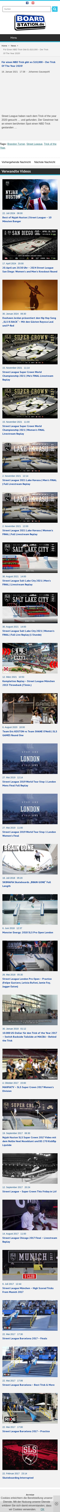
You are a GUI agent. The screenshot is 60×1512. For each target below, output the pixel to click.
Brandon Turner (16, 144)
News (13, 46)
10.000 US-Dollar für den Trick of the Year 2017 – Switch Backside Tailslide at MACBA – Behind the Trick (29, 1036)
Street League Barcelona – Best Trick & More (28, 1384)
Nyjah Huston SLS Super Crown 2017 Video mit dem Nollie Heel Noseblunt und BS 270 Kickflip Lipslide (29, 1141)
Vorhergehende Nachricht (16, 162)
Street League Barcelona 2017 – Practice (26, 1431)
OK (42, 1509)
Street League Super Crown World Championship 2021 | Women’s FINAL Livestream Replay (23, 429)
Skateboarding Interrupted (17, 1477)
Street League (34, 144)
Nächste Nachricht (44, 162)
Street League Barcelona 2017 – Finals (24, 1338)
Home (4, 46)
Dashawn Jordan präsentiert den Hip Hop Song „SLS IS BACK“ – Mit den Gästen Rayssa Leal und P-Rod (29, 321)
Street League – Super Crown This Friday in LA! (29, 1191)
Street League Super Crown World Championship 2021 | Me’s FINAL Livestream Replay (27, 375)
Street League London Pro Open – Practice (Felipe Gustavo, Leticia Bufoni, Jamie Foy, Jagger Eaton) (27, 982)
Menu (30, 37)
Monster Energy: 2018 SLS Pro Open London (27, 932)
